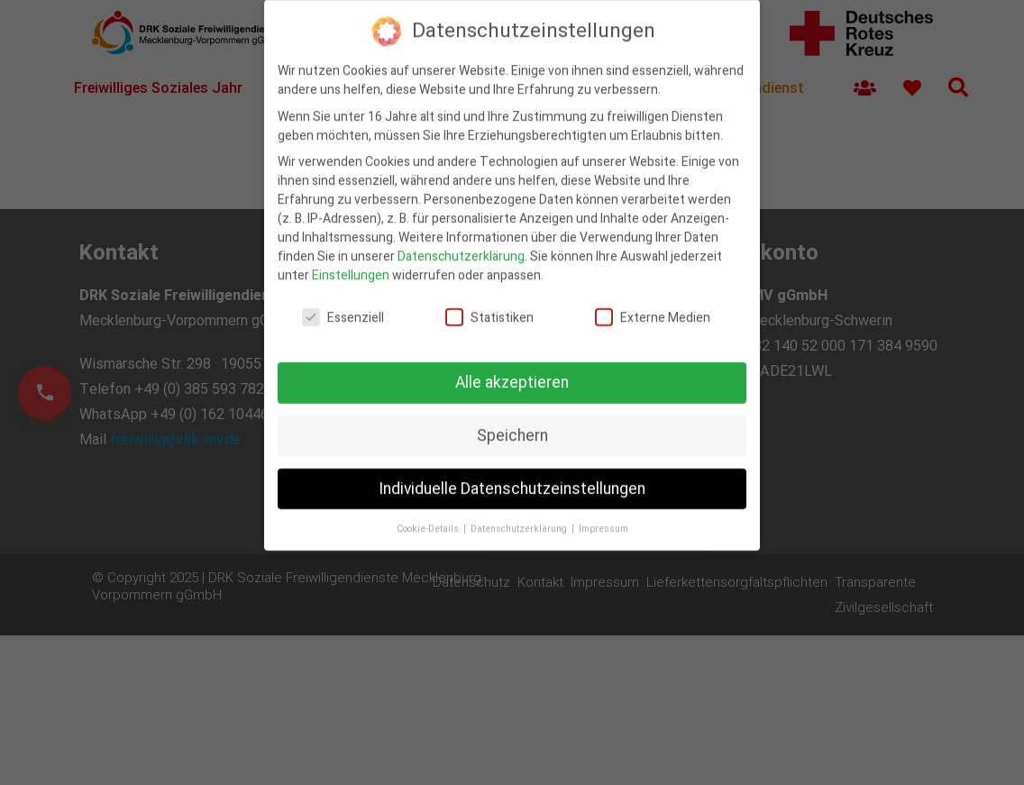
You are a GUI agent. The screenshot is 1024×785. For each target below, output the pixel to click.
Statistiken (489, 306)
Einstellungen (350, 264)
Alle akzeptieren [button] (512, 371)
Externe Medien (652, 306)
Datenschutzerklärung (461, 245)
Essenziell (343, 306)
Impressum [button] (603, 517)
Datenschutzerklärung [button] (520, 517)
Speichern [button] (512, 424)
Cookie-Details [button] (429, 517)
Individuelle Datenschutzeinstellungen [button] (512, 477)
